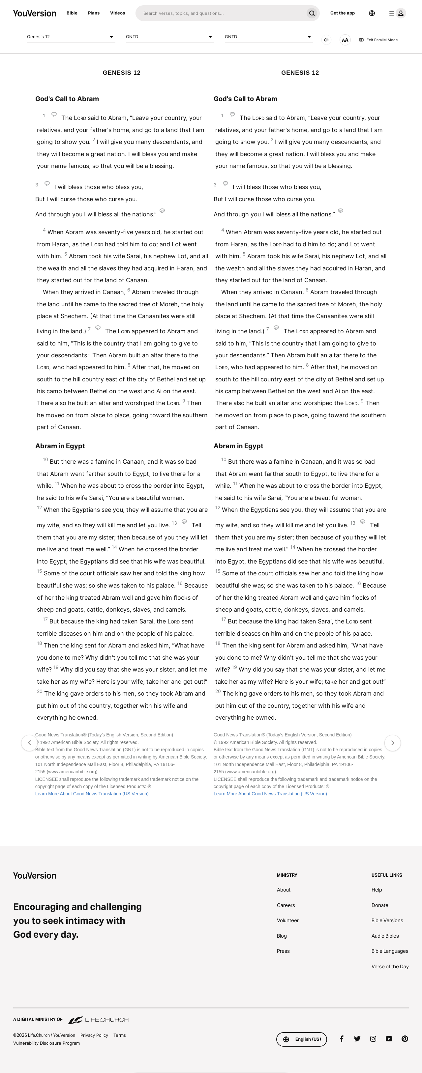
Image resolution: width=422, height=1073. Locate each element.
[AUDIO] (326, 40)
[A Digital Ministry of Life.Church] (211, 1016)
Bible (72, 12)
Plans (94, 12)
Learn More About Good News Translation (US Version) (92, 793)
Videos (117, 12)
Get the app (342, 12)
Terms (119, 1035)
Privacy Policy (94, 1035)
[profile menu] (396, 13)
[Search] (220, 13)
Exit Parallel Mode (378, 39)
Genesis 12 (71, 37)
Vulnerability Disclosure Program (46, 1043)
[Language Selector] (371, 13)
